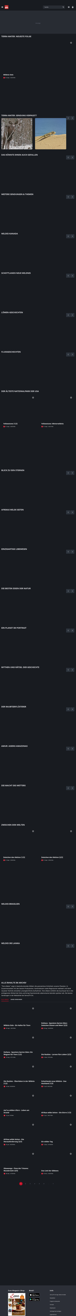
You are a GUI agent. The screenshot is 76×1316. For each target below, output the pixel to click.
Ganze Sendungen (16, 999)
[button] (54, 7)
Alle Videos (5, 999)
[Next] (53, 1183)
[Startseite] (7, 7)
